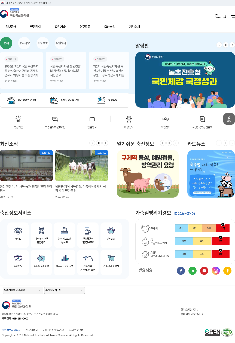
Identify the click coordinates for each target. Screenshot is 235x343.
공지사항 (24, 43)
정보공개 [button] (12, 28)
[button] (219, 45)
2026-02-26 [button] (26, 174)
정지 (225, 45)
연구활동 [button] (87, 28)
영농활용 (112, 100)
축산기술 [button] (62, 28)
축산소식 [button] (111, 28)
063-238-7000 (20, 318)
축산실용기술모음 (69, 100)
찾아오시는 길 (188, 309)
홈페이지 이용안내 (190, 314)
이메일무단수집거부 (53, 330)
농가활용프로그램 (27, 100)
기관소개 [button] (136, 28)
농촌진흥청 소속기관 (14, 290)
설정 (229, 120)
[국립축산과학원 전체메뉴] (232, 16)
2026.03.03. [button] (66, 69)
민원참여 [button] (37, 28)
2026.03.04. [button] (21, 69)
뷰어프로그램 (76, 330)
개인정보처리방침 (11, 330)
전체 (6, 43)
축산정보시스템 (53, 290)
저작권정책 (32, 330)
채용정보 (43, 43)
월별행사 (61, 43)
